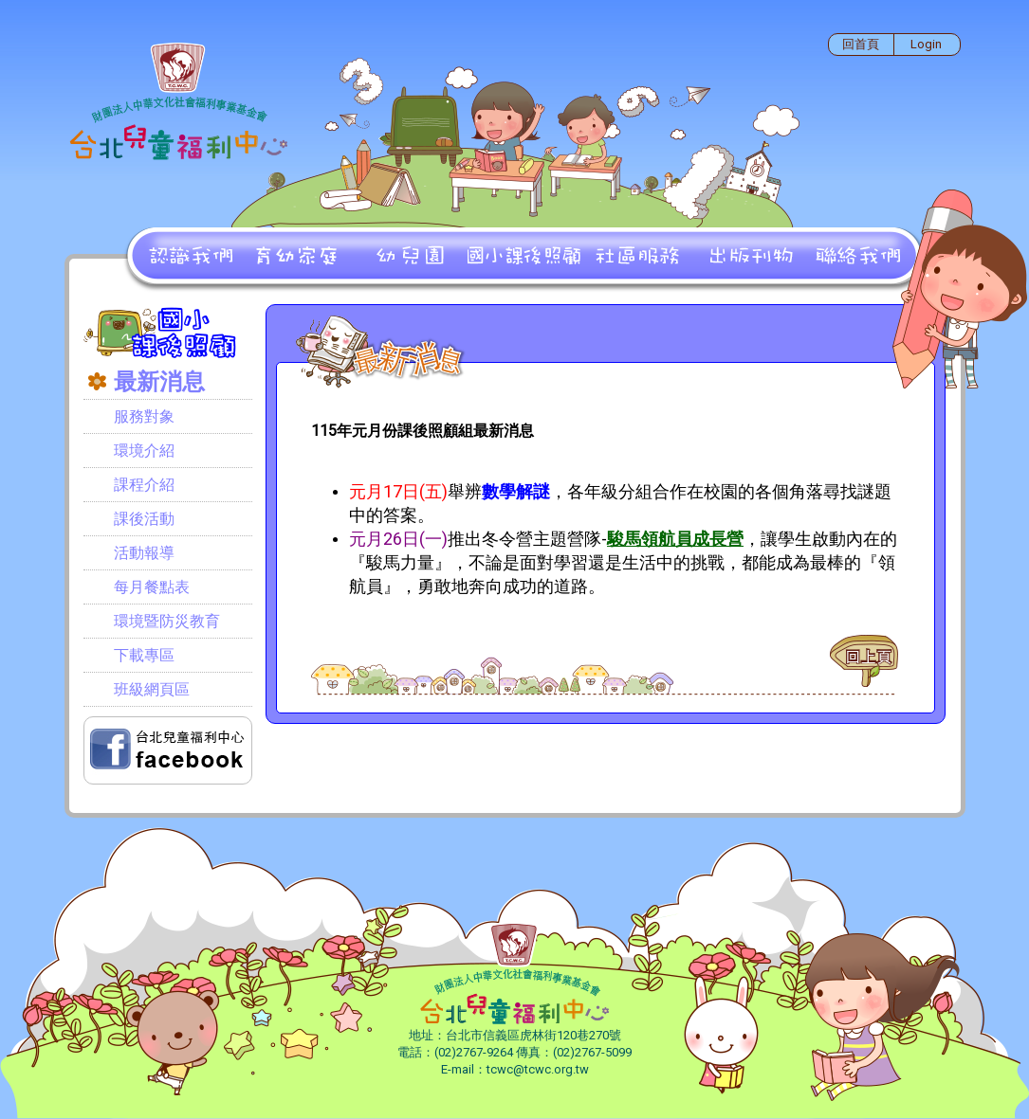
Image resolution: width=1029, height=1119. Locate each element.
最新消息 (159, 382)
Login (926, 44)
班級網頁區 (152, 689)
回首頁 (860, 44)
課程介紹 (144, 485)
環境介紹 (144, 451)
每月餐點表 (152, 587)
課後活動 (144, 519)
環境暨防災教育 (167, 621)
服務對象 (144, 416)
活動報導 (144, 553)
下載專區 (144, 655)
